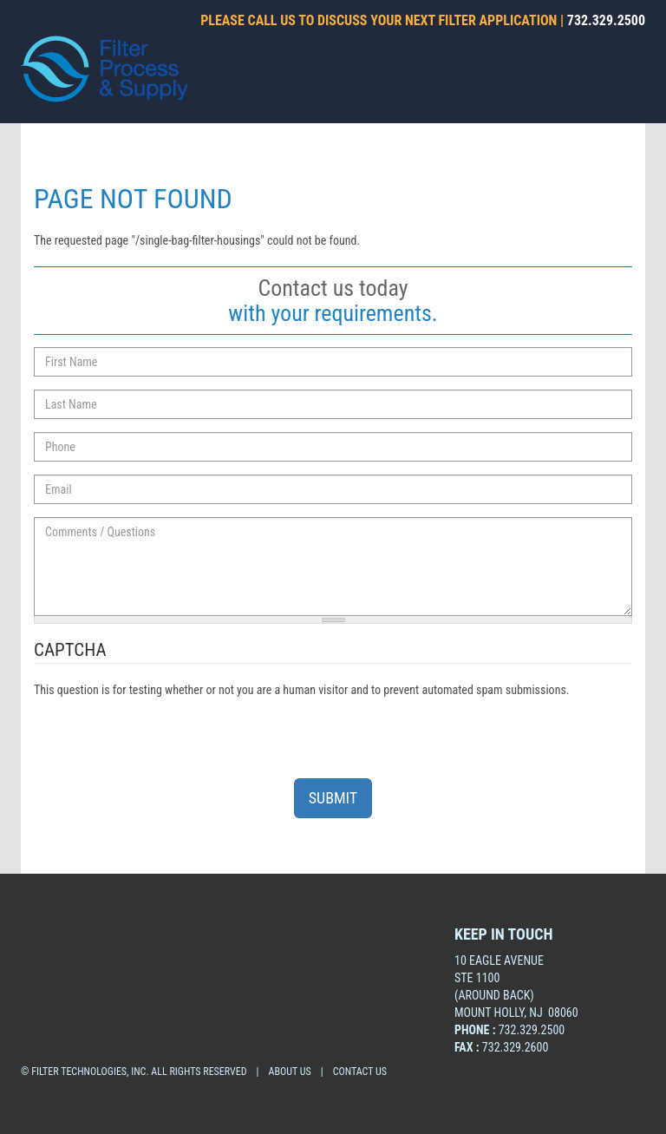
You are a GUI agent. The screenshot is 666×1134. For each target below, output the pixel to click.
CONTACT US (360, 1071)
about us (290, 1071)
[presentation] (165, 732)
